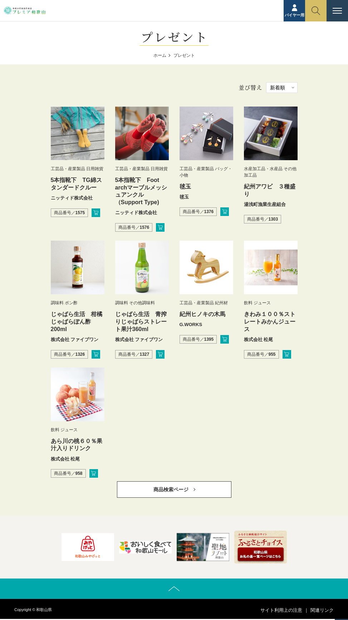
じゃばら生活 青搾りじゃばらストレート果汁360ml (141, 321)
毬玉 (185, 186)
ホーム (159, 55)
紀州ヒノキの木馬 (202, 314)
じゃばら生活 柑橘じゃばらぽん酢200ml (76, 321)
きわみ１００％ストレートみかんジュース (269, 321)
